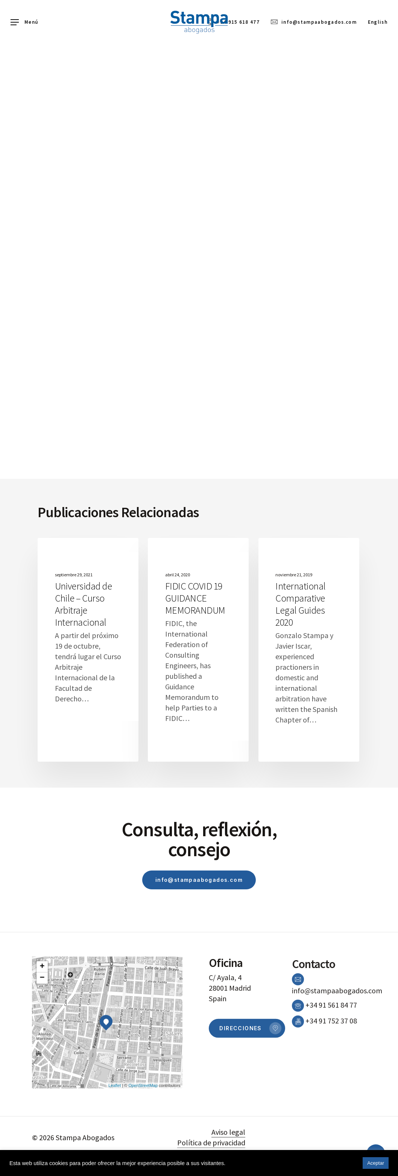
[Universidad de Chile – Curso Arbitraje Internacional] (88, 650)
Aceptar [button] (375, 1163)
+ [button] (42, 990)
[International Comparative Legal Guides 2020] (308, 650)
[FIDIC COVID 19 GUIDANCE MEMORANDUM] (198, 650)
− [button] (42, 1001)
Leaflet (114, 1108)
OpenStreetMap (143, 1108)
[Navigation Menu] (24, 22)
